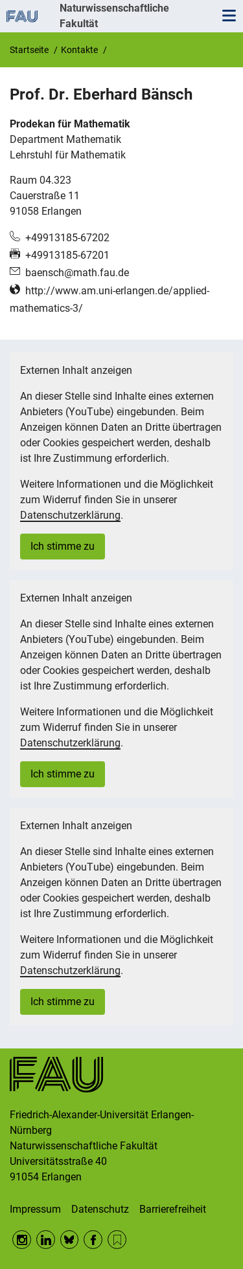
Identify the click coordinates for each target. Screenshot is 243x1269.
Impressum (35, 1209)
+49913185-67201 (67, 255)
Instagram (21, 1239)
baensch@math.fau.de (77, 272)
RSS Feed (117, 1239)
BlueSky (69, 1239)
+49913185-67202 (67, 238)
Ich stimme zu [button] (62, 546)
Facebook (93, 1239)
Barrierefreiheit (172, 1209)
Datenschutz (100, 1209)
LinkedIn (45, 1239)
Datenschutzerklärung (70, 515)
